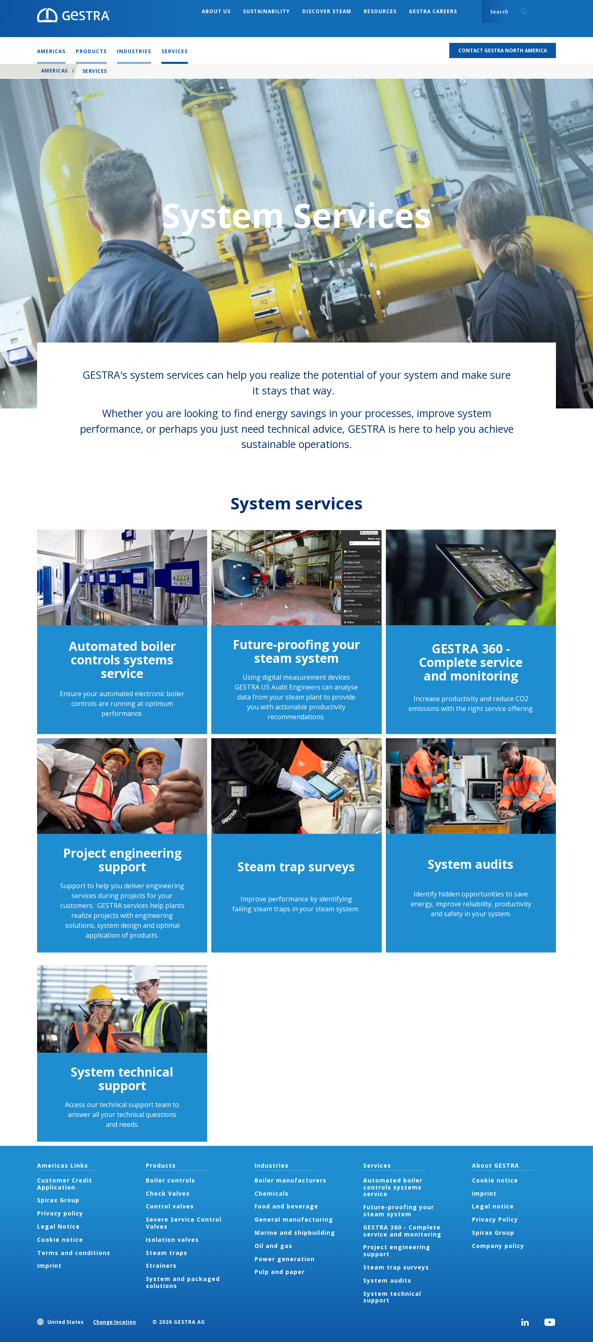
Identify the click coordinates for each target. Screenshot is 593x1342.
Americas (54, 70)
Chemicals (271, 1193)
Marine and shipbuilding (294, 1232)
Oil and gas (273, 1246)
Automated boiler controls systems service (122, 660)
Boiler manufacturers (290, 1180)
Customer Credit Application (64, 1183)
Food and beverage (286, 1206)
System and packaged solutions (183, 1282)
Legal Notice (58, 1226)
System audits (471, 864)
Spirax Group (58, 1200)
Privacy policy (60, 1213)
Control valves (170, 1206)
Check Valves (168, 1193)
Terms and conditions (73, 1253)
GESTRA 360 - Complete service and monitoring (471, 662)
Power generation (284, 1259)
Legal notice (493, 1206)
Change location (114, 1322)
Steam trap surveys (296, 866)
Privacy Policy (495, 1219)
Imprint (49, 1265)
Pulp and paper (279, 1272)
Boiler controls (170, 1180)
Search (524, 11)
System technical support (122, 1078)
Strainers (161, 1265)
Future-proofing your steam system (296, 651)
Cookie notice (60, 1239)
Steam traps (166, 1253)
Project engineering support (122, 860)
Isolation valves (172, 1239)
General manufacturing (293, 1219)
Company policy (498, 1246)
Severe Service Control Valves (184, 1222)
